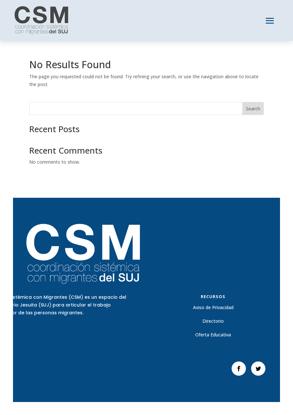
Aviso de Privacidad (213, 307)
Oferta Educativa (213, 335)
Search (253, 109)
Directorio (213, 321)
